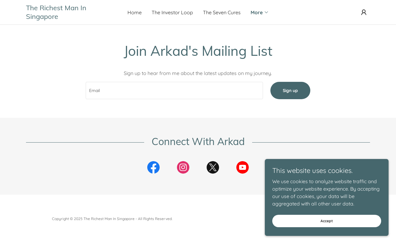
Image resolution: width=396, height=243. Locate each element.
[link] (69, 17)
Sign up (290, 90)
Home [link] (134, 12)
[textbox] (174, 90)
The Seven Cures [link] (222, 12)
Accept (327, 221)
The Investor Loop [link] (172, 12)
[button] (260, 12)
